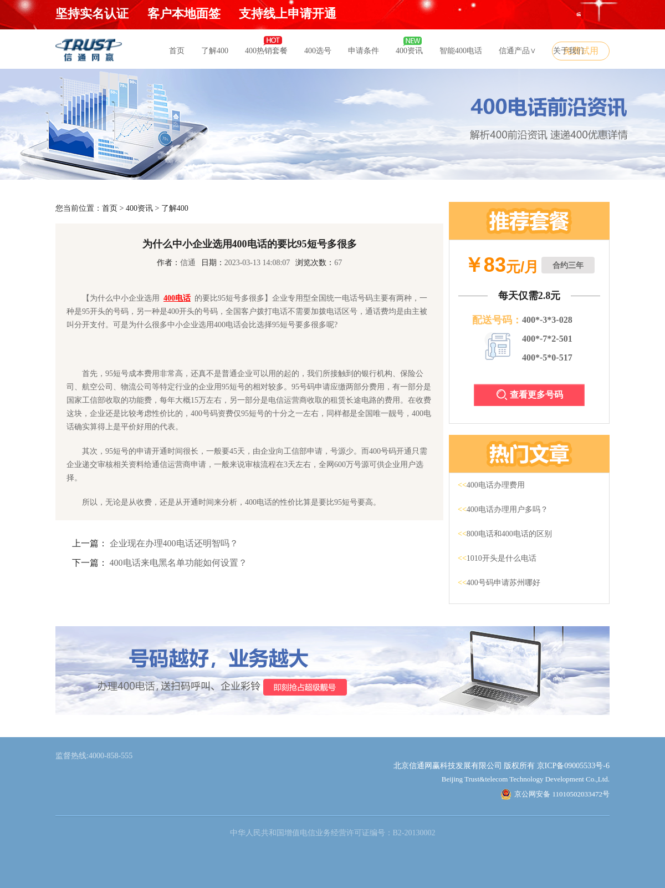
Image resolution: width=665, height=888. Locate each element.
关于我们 (568, 51)
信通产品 (517, 51)
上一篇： (90, 543)
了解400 (214, 51)
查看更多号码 (530, 394)
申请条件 (363, 51)
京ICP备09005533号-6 (573, 766)
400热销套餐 (266, 51)
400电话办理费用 (491, 485)
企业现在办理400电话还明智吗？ (174, 543)
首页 (177, 51)
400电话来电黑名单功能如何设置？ (178, 562)
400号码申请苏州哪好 (499, 583)
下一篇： (90, 562)
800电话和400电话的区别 (505, 534)
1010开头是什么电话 (497, 558)
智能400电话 (460, 51)
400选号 (317, 51)
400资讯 (409, 51)
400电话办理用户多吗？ (503, 509)
